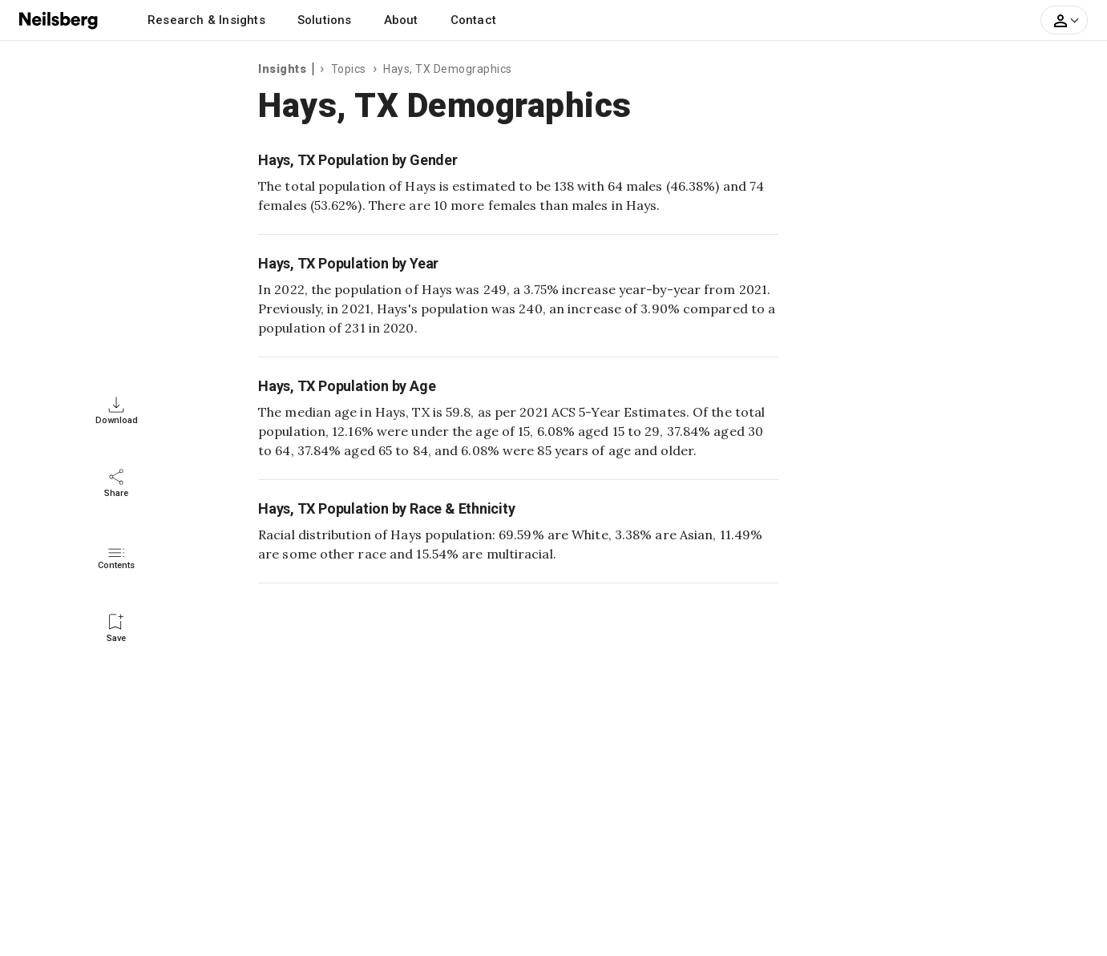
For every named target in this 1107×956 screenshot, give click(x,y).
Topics (348, 69)
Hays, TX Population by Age (346, 385)
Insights (282, 69)
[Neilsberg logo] (59, 19)
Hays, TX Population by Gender (358, 159)
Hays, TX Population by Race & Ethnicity (386, 508)
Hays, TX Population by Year (348, 263)
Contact (473, 20)
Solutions (324, 20)
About (401, 20)
